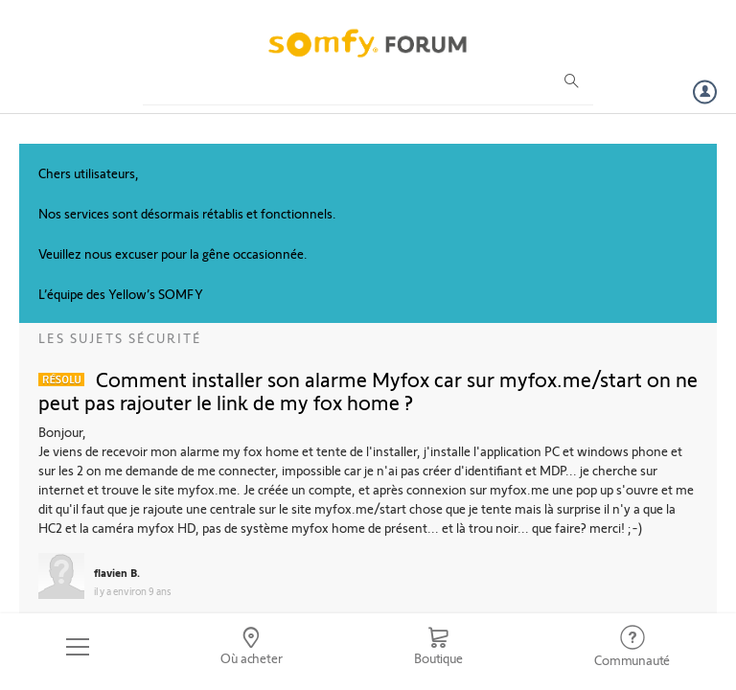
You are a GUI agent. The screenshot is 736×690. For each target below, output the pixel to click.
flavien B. (117, 572)
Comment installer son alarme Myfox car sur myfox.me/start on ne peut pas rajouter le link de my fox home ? (368, 390)
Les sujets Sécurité (120, 338)
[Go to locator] (252, 646)
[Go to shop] (438, 646)
